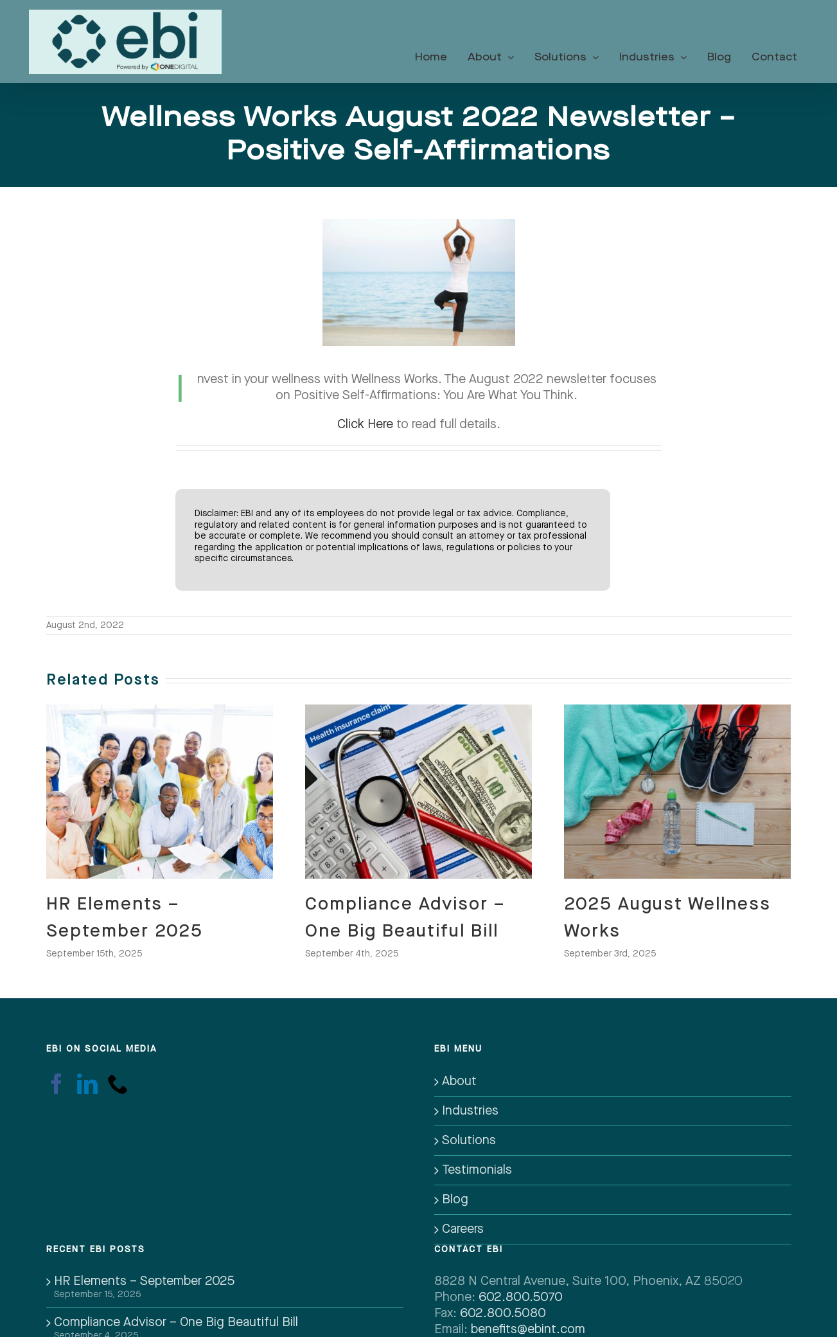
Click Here (365, 424)
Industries (470, 1110)
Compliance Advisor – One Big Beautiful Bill (176, 1322)
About (459, 1081)
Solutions (469, 1140)
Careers (463, 1229)
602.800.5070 (521, 1297)
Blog (455, 1199)
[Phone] (118, 1083)
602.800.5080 (503, 1313)
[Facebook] (56, 1083)
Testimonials (477, 1170)
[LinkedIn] (87, 1083)
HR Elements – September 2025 (144, 1281)
